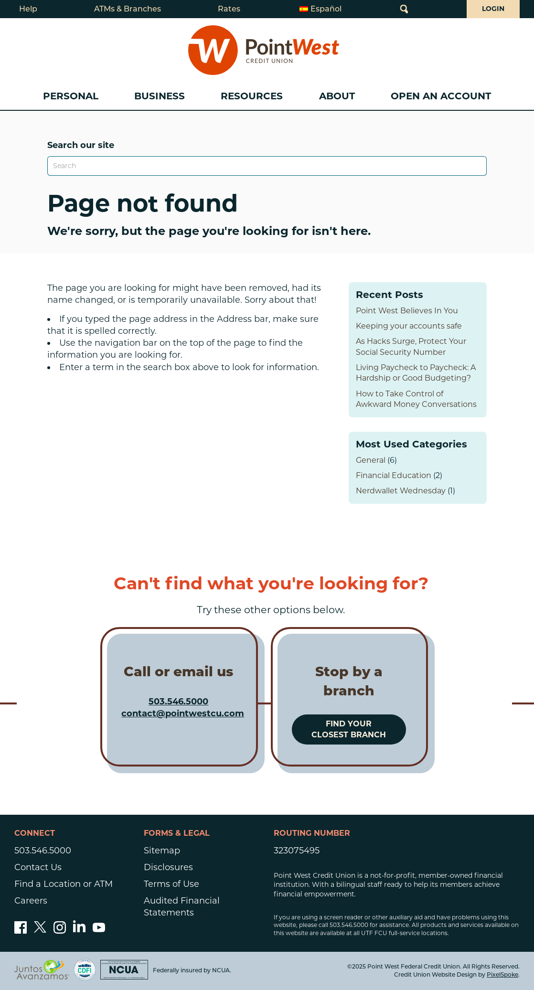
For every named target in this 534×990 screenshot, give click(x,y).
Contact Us (38, 867)
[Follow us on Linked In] (79, 929)
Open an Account (441, 96)
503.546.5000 (178, 701)
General (370, 460)
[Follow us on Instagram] (59, 931)
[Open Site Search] (404, 9)
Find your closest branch (348, 729)
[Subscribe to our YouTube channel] (99, 931)
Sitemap (162, 850)
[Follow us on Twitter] (40, 931)
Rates (229, 8)
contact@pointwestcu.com (182, 713)
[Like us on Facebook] (20, 931)
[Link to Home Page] (263, 50)
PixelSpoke (502, 974)
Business (159, 96)
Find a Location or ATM (63, 884)
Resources (252, 96)
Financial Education (393, 475)
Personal (70, 96)
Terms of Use (171, 884)
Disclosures (168, 867)
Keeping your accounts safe (409, 325)
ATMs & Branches (127, 8)
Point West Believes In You (407, 310)
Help (28, 8)
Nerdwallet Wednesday (401, 490)
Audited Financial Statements (182, 906)
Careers (30, 900)
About (337, 96)
